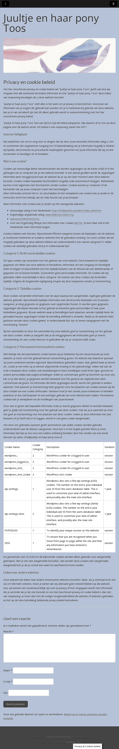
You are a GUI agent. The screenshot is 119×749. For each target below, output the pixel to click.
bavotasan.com (74, 742)
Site (5, 692)
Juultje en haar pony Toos (51, 23)
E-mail (7, 681)
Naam (7, 670)
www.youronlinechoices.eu (24, 219)
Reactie (8, 631)
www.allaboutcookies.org (59, 214)
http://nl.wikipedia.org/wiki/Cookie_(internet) (76, 210)
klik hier (78, 223)
